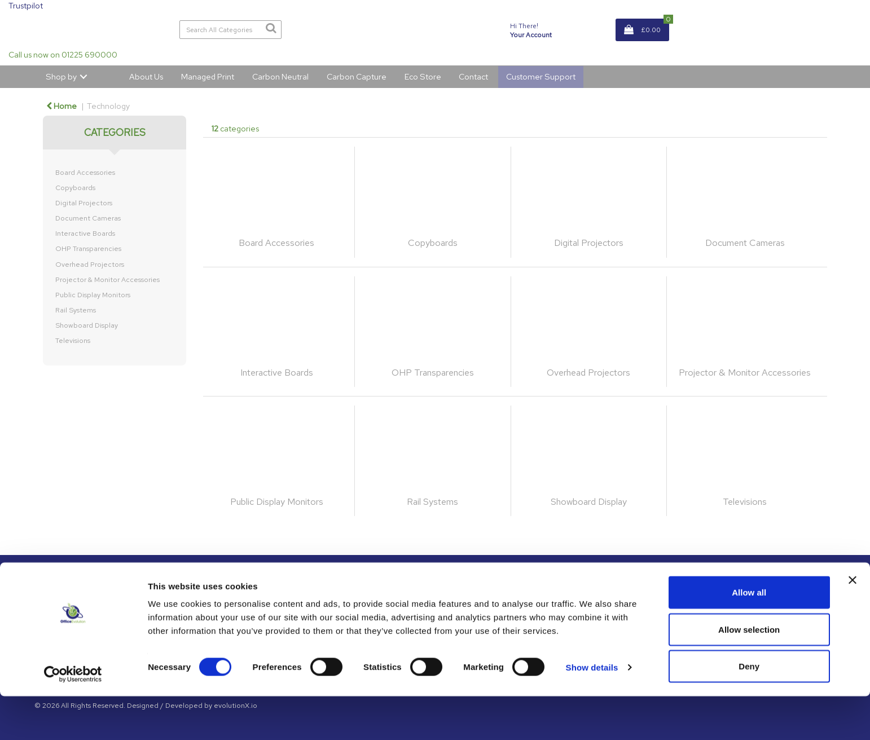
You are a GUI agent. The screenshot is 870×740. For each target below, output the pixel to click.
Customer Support (540, 76)
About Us (146, 76)
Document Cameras (88, 218)
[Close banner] (852, 624)
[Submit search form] (270, 28)
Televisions (72, 340)
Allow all (749, 636)
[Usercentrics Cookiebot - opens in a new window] (73, 718)
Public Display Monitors (92, 294)
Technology (108, 105)
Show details (592, 711)
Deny (749, 710)
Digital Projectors (83, 203)
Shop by (61, 76)
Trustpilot (25, 5)
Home (61, 105)
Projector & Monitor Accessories (107, 279)
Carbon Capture (356, 76)
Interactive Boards (85, 233)
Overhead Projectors (89, 264)
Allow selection (749, 673)
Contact (473, 76)
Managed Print (207, 76)
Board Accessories (85, 172)
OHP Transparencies (88, 248)
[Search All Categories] (230, 29)
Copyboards (75, 187)
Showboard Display (86, 325)
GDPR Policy (599, 596)
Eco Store (423, 76)
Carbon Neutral (280, 76)
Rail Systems (75, 310)
